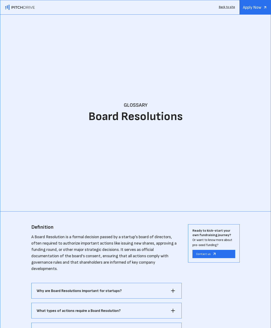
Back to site (227, 7)
